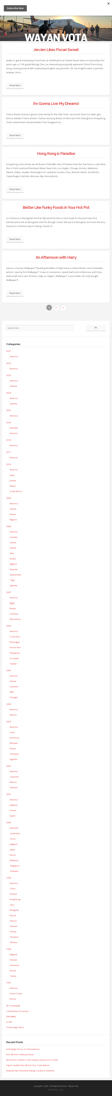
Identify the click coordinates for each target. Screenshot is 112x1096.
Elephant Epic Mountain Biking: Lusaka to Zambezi (30, 1070)
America (14, 356)
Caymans (14, 776)
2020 (8, 422)
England (13, 805)
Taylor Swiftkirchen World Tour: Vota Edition (27, 1065)
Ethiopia (14, 743)
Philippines (15, 653)
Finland (13, 894)
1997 (8, 982)
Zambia (13, 386)
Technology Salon (15, 1027)
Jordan (13, 480)
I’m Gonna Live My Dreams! (56, 103)
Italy (12, 553)
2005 (8, 670)
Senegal (13, 697)
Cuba (12, 732)
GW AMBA (11, 1016)
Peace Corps (16, 993)
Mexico (13, 715)
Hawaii (13, 548)
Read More (14, 85)
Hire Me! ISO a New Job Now (20, 1054)
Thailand (14, 871)
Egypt (12, 603)
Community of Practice (17, 1011)
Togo (12, 580)
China (12, 838)
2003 (8, 721)
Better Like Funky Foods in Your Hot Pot (56, 207)
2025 (8, 410)
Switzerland (15, 574)
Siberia (13, 920)
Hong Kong (15, 899)
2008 (8, 526)
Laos (12, 904)
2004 (8, 704)
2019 (8, 440)
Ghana (13, 509)
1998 (8, 949)
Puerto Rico (15, 647)
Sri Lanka (14, 658)
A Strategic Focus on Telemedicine (23, 1049)
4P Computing (13, 1005)
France (13, 810)
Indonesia (14, 965)
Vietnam (14, 787)
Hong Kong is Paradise (56, 153)
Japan (12, 849)
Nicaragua (15, 642)
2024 (8, 393)
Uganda (13, 585)
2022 (8, 363)
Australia (14, 828)
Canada (13, 537)
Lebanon (14, 613)
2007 (8, 592)
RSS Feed (52, 1090)
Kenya (13, 514)
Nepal (13, 486)
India (12, 475)
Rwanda (13, 569)
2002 (8, 766)
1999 (8, 877)
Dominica (14, 737)
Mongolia (14, 910)
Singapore (15, 865)
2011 (8, 452)
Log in (61, 1090)
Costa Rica (15, 636)
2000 (8, 822)
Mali (12, 692)
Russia (13, 915)
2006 (8, 626)
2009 (8, 498)
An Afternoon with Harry (56, 257)
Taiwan (13, 663)
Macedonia (15, 619)
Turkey (13, 931)
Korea (13, 855)
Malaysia (14, 860)
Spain (12, 815)
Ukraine (13, 942)
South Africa (16, 491)
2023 (8, 375)
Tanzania (14, 754)
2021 (8, 351)
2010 (8, 464)
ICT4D (9, 1022)
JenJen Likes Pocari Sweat (56, 49)
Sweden (13, 926)
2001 (8, 794)
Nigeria (13, 519)
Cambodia (15, 833)
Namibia (14, 428)
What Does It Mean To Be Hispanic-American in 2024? (32, 1060)
